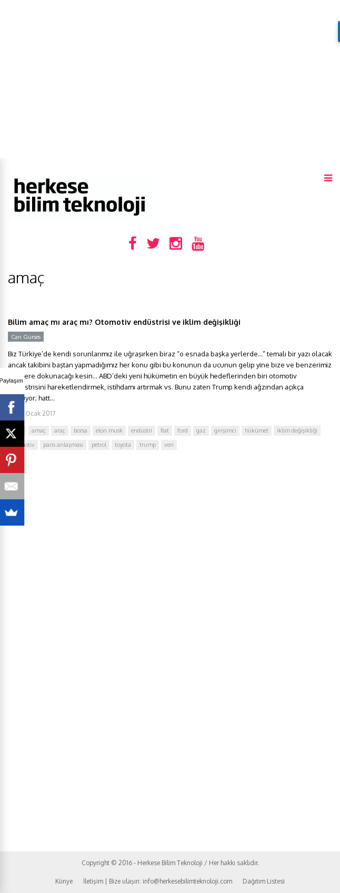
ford (182, 430)
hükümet (256, 430)
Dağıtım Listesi (264, 881)
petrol (99, 444)
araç (59, 430)
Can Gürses (26, 337)
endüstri (141, 430)
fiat (165, 430)
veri (169, 444)
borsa (80, 430)
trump (147, 444)
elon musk (109, 430)
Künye (64, 881)
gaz (201, 430)
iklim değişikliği (297, 430)
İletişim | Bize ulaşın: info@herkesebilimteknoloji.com (157, 881)
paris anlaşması (63, 444)
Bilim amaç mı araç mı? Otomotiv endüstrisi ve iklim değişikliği (124, 321)
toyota (123, 444)
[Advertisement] (170, 78)
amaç (39, 430)
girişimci (225, 430)
